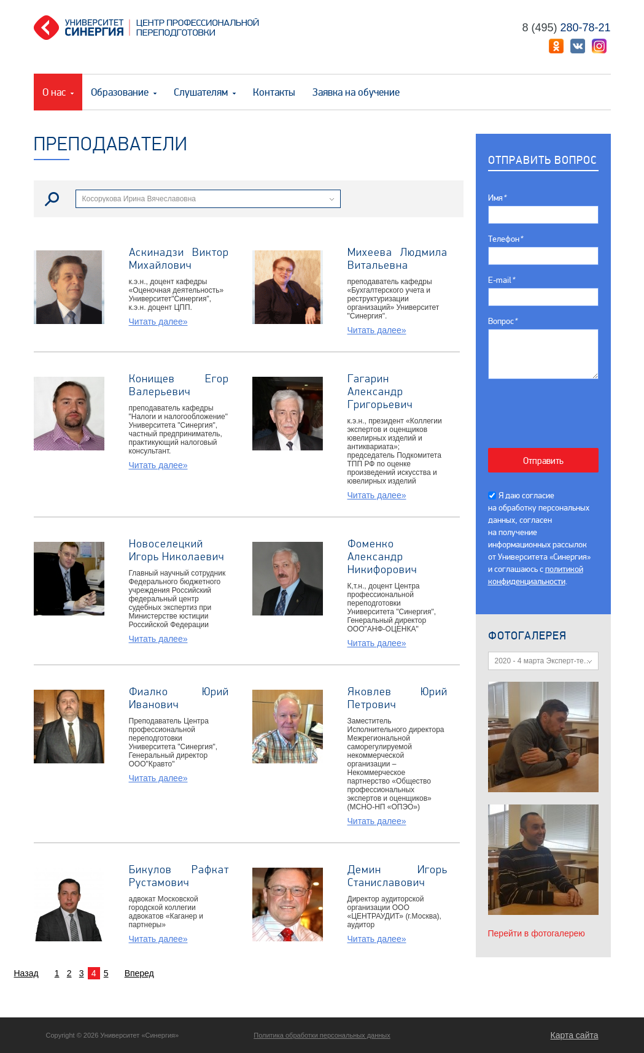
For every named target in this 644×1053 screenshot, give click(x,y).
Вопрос (502, 321)
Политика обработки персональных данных (322, 1035)
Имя (497, 198)
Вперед (139, 973)
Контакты (274, 92)
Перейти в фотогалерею (536, 933)
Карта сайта (575, 1035)
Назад (26, 973)
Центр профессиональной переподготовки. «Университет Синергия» (151, 27)
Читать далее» (158, 321)
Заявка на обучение (356, 92)
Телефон (505, 239)
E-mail (501, 280)
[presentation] (549, 407)
